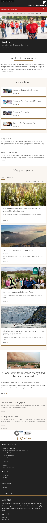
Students (5, 488)
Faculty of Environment (9, 9)
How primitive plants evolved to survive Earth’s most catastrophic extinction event (22, 209)
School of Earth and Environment (25, 90)
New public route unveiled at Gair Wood (18, 292)
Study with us (6, 138)
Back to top (5, 428)
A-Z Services (6, 475)
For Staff (5, 478)
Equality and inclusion (9, 416)
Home (3, 14)
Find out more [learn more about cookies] (6, 519)
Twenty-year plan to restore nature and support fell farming (22, 251)
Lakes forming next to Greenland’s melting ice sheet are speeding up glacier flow (23, 332)
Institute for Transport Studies (24, 123)
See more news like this (35, 181)
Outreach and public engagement (14, 402)
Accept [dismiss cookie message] (5, 514)
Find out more (23, 33)
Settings (4, 517)
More (37, 14)
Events (10, 177)
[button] (44, 9)
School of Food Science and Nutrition (27, 101)
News (3, 177)
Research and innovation (25, 14)
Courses (5, 465)
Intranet (5, 480)
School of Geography (21, 112)
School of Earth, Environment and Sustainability (15, 451)
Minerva (5, 490)
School (9, 14)
